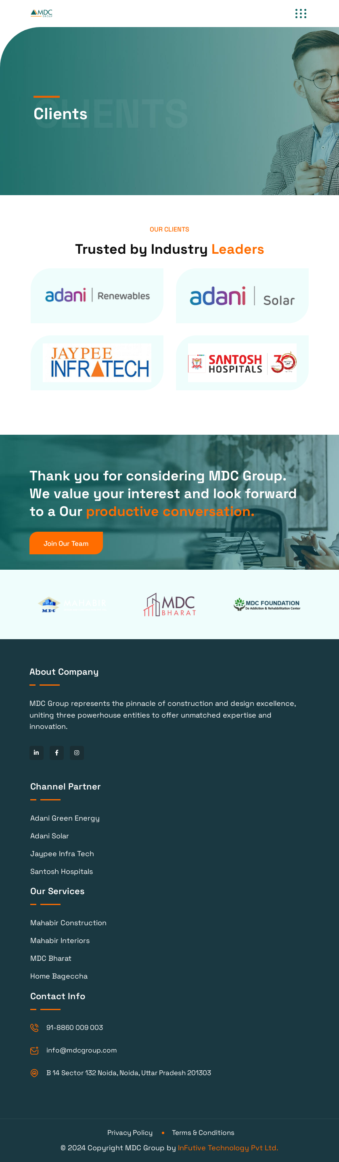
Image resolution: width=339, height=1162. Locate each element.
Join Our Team (66, 543)
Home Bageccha (59, 976)
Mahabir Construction (68, 922)
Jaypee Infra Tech (62, 853)
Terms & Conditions (203, 1132)
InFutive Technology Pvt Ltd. (228, 1147)
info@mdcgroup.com (81, 1050)
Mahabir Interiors (60, 940)
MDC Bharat (50, 958)
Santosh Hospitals (61, 871)
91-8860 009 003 (74, 1027)
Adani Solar (49, 835)
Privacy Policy (130, 1132)
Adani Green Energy (65, 818)
